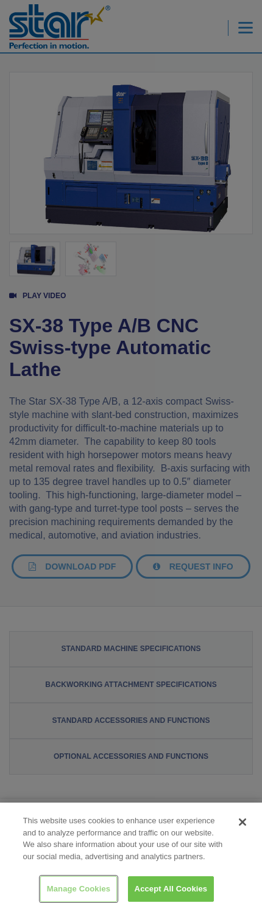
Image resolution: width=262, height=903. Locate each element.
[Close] (242, 827)
